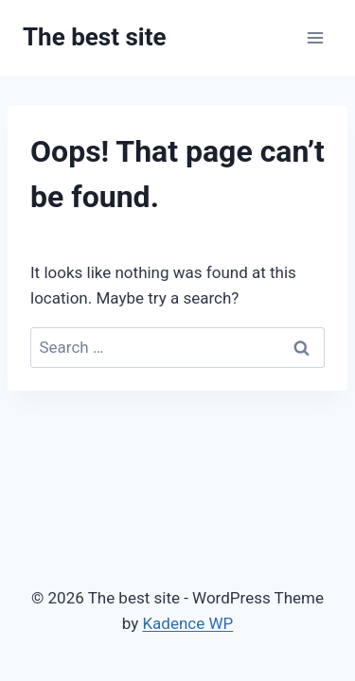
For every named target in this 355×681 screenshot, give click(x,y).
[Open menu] (314, 37)
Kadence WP (187, 623)
